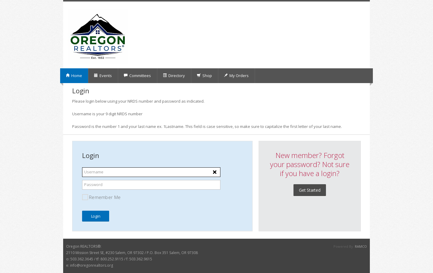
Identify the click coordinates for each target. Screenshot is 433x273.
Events (103, 75)
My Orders (236, 75)
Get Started (310, 190)
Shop (204, 75)
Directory (174, 75)
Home (74, 75)
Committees (137, 75)
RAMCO (361, 246)
